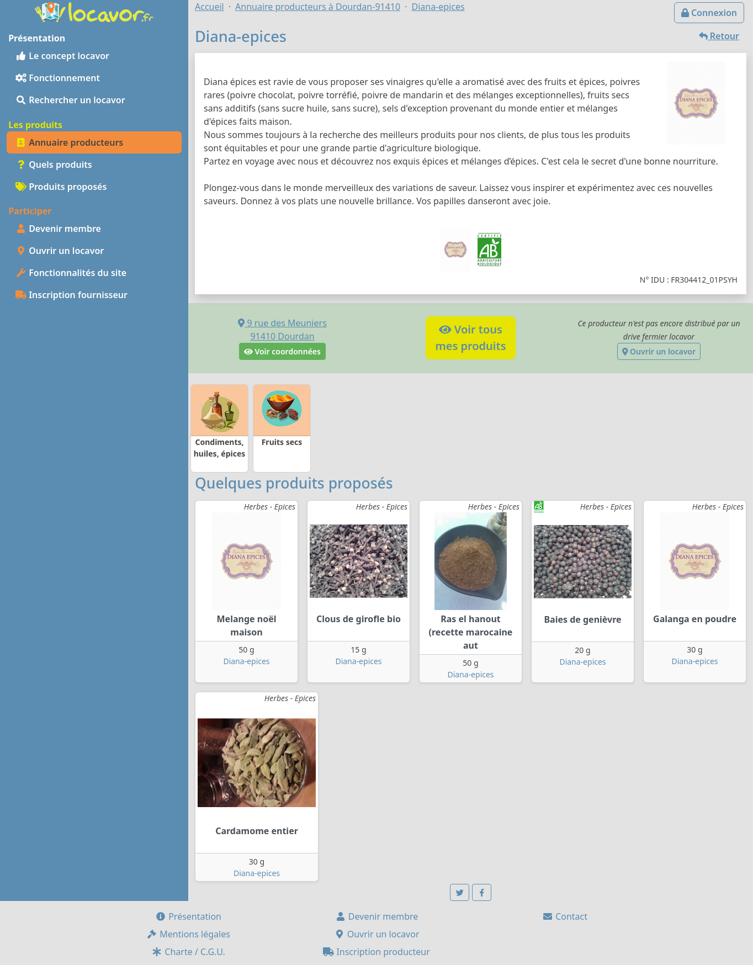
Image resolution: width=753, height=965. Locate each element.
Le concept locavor (62, 56)
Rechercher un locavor (70, 100)
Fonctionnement (57, 78)
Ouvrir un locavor (59, 251)
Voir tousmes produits (470, 337)
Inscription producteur (376, 952)
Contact (564, 916)
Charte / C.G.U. (188, 952)
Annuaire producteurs (69, 142)
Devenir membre (58, 228)
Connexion (709, 13)
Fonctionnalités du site (70, 273)
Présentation (188, 916)
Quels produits (53, 164)
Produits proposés (61, 187)
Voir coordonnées (282, 351)
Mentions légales (188, 934)
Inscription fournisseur (71, 295)
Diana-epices (246, 661)
